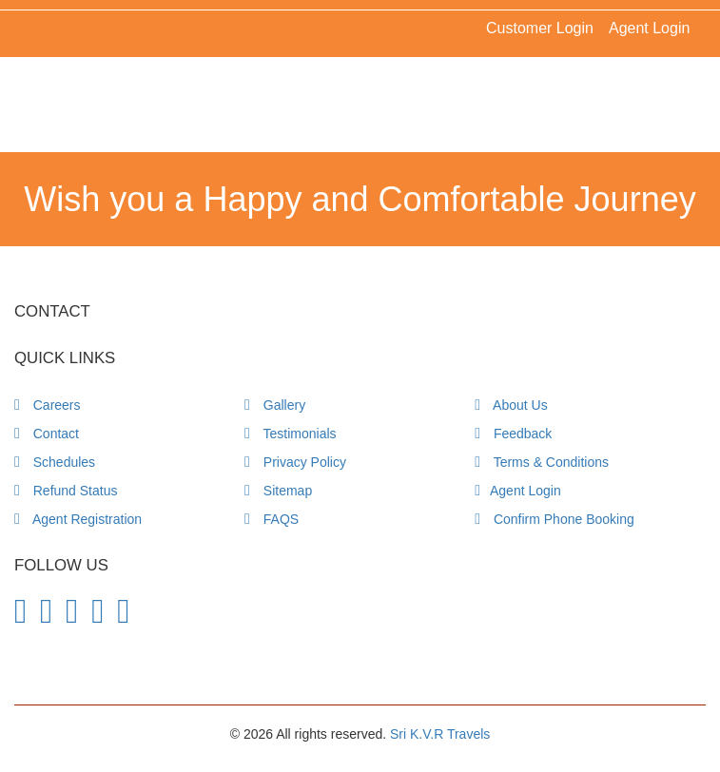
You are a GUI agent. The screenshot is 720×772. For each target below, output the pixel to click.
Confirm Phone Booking (554, 519)
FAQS (271, 519)
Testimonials (290, 433)
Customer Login (540, 28)
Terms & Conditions (542, 462)
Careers (47, 405)
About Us (511, 405)
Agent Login (649, 28)
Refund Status (65, 490)
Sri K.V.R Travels (440, 734)
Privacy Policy (295, 462)
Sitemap (278, 490)
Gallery (274, 405)
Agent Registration (78, 519)
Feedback (513, 433)
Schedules (54, 462)
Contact (46, 433)
